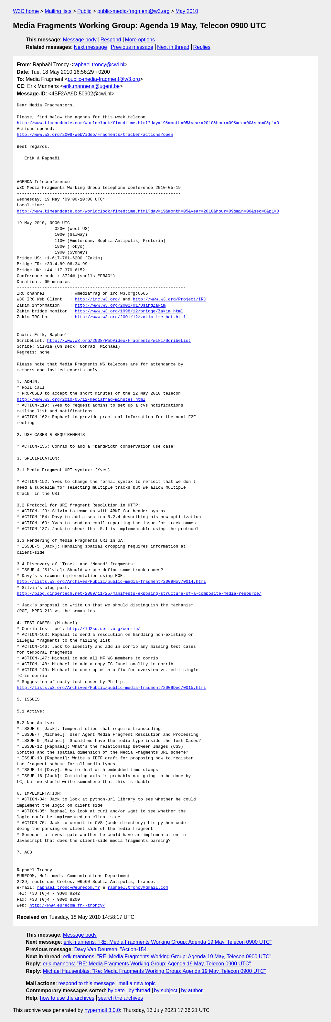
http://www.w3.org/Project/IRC (169, 299)
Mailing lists (58, 11)
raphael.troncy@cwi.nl (98, 64)
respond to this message (86, 983)
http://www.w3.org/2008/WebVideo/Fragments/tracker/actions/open (95, 135)
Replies (201, 47)
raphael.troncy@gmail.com (138, 888)
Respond (111, 39)
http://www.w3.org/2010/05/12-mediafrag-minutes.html (81, 400)
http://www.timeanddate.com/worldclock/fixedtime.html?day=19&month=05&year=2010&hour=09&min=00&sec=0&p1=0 (148, 123)
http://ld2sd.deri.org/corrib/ (103, 629)
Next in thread (173, 47)
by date (116, 990)
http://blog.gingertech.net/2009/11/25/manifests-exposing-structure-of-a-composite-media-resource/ (139, 594)
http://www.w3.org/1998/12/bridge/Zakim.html (129, 311)
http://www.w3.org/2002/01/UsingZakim (120, 306)
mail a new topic (137, 983)
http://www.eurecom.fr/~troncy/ (67, 905)
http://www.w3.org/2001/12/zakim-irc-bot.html (130, 317)
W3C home (26, 11)
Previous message (132, 47)
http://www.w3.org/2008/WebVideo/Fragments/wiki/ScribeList (119, 341)
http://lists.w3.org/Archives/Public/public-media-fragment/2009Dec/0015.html (111, 688)
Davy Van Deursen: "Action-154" (111, 949)
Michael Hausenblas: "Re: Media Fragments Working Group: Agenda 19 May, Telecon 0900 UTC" (154, 971)
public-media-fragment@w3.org (133, 11)
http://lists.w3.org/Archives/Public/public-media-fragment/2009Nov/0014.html (111, 582)
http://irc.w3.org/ (97, 299)
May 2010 (187, 11)
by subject (165, 990)
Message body (80, 39)
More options (140, 39)
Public (84, 11)
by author (192, 990)
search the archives (120, 998)
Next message (90, 47)
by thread (139, 990)
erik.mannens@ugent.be (91, 86)
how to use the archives (67, 998)
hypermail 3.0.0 (102, 1010)
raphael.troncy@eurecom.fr (68, 888)
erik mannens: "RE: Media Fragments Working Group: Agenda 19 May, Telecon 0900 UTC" (168, 942)
